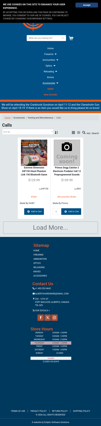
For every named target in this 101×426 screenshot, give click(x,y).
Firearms (48, 54)
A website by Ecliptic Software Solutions (50, 422)
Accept (86, 5)
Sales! (50, 89)
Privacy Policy (39, 411)
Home (50, 48)
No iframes (50, 384)
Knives (50, 77)
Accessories (49, 83)
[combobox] (28, 132)
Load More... (50, 227)
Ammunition (49, 60)
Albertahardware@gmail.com (52, 293)
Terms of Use (18, 411)
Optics (49, 65)
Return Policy (60, 411)
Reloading (49, 71)
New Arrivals (50, 94)
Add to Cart (34, 211)
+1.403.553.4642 (43, 288)
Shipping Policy (81, 411)
